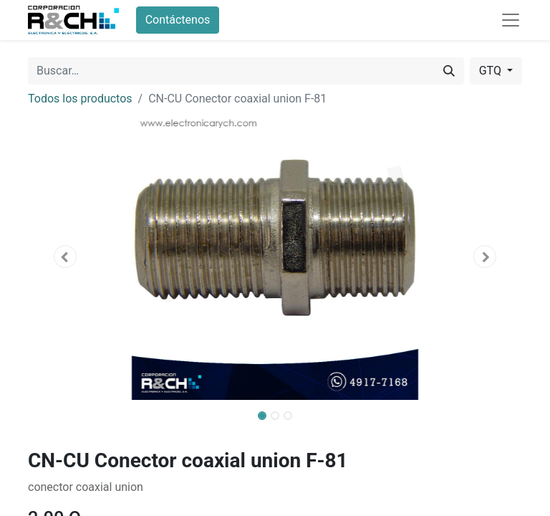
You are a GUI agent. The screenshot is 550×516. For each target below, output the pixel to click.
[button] (65, 256)
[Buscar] (449, 71)
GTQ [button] (491, 70)
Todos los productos (80, 98)
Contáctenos (178, 20)
